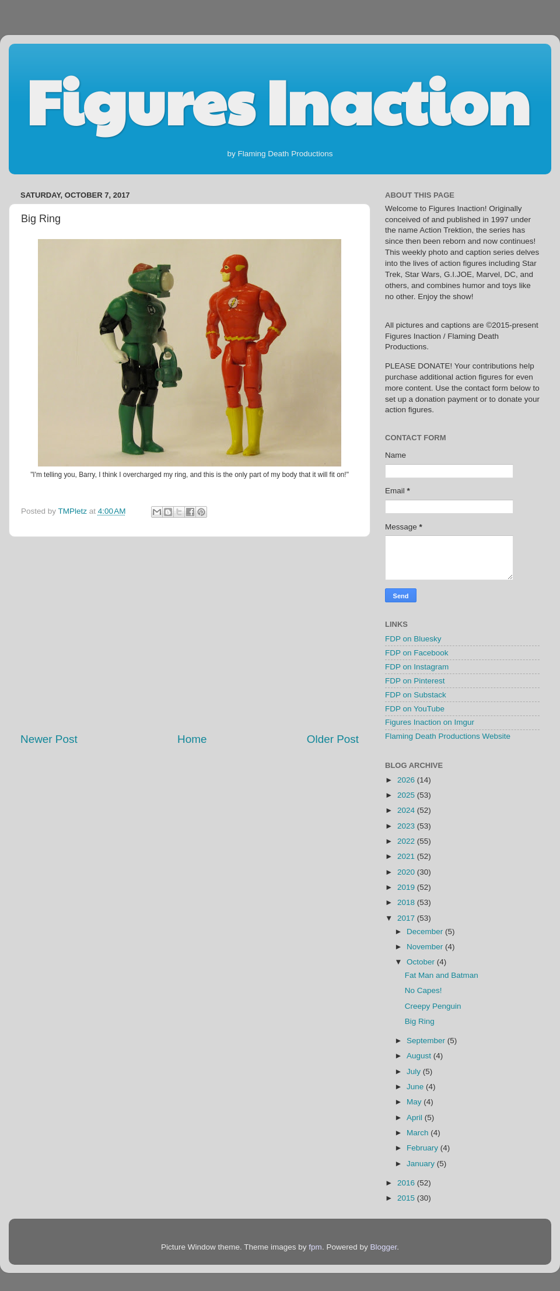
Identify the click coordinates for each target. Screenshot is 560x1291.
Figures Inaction (278, 100)
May (415, 1101)
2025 (407, 795)
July (415, 1071)
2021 (407, 856)
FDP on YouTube (414, 708)
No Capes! (423, 990)
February (423, 1147)
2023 (407, 826)
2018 (407, 902)
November (426, 946)
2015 (407, 1198)
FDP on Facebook (417, 652)
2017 (407, 918)
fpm (315, 1247)
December (426, 931)
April (416, 1117)
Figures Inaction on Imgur (429, 722)
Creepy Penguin (433, 1006)
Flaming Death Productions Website (447, 736)
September (427, 1040)
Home (191, 739)
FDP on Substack (415, 694)
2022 (407, 841)
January (422, 1163)
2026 (407, 780)
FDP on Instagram (417, 666)
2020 (407, 872)
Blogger (383, 1247)
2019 (407, 887)
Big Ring (420, 1021)
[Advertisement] (189, 634)
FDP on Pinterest (415, 680)
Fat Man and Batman (441, 975)
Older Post (333, 739)
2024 (407, 810)
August (420, 1055)
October (422, 961)
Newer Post (49, 739)
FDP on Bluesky (413, 638)
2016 (407, 1182)
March (418, 1132)
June (416, 1086)
